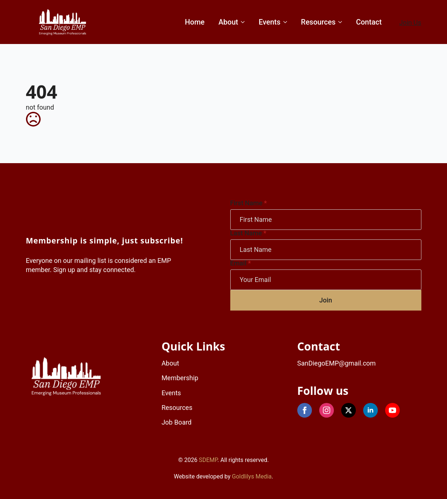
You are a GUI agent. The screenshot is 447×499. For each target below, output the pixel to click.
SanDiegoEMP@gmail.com (336, 363)
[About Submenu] (242, 22)
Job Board (176, 422)
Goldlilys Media (252, 476)
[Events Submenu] (284, 22)
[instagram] (326, 410)
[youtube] (392, 410)
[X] (348, 410)
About (228, 22)
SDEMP (208, 459)
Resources (318, 22)
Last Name (248, 233)
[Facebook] (304, 410)
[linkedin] (370, 410)
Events (269, 22)
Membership (179, 378)
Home (195, 22)
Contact (368, 22)
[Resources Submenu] (339, 22)
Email (240, 263)
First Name (248, 203)
